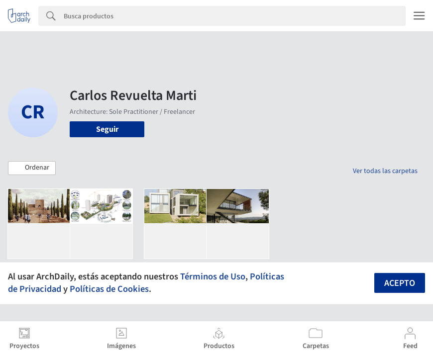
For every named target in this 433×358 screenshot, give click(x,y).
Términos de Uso (212, 276)
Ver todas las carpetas (385, 171)
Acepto (399, 283)
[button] (32, 168)
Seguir (107, 129)
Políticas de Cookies (109, 288)
